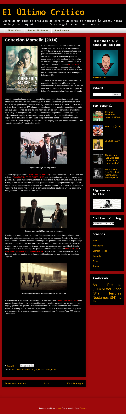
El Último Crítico (43, 12)
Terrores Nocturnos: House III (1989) (113, 114)
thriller (53, 369)
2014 (13, 369)
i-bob (59, 408)
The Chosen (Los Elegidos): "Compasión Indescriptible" (112, 173)
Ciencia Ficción (100, 251)
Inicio (46, 383)
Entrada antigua (75, 383)
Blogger (83, 408)
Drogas (34, 369)
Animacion (98, 245)
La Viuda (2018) (112, 140)
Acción (96, 240)
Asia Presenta (62, 30)
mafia (48, 369)
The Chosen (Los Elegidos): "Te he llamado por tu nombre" (112, 159)
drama (27, 369)
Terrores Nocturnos (38, 30)
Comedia (97, 256)
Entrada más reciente (15, 383)
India (119, 298)
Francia (41, 369)
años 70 (20, 369)
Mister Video (14, 30)
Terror (95, 261)
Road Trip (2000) (113, 126)
